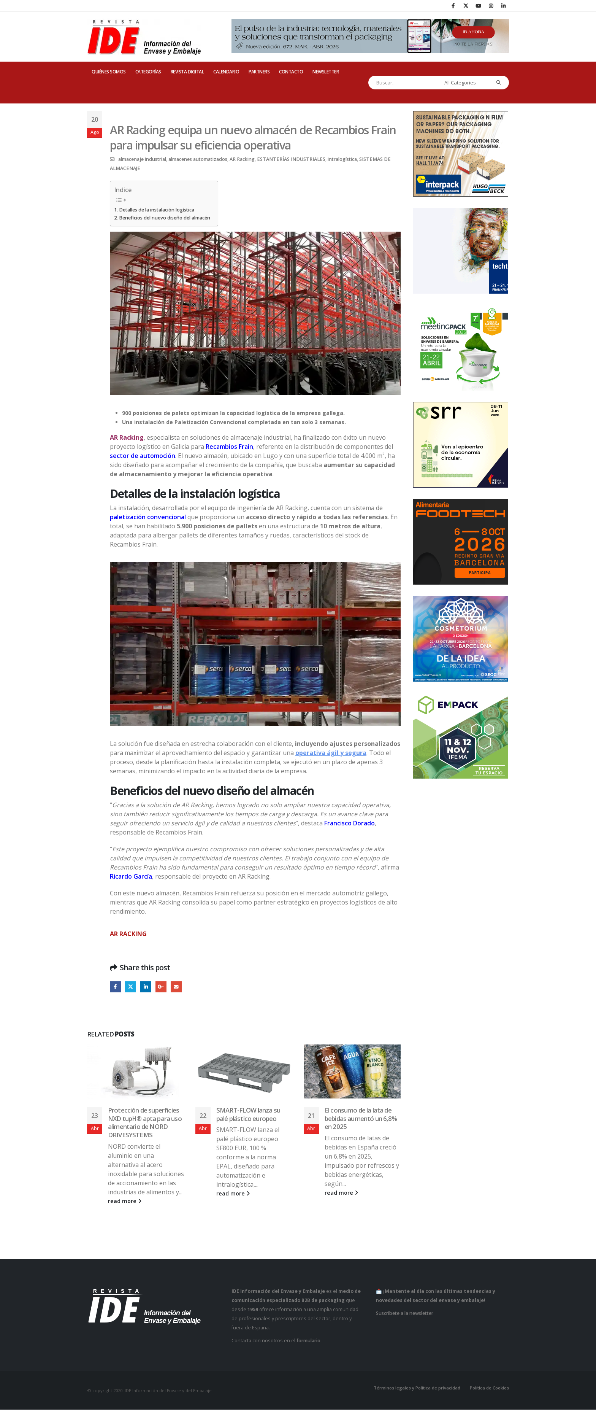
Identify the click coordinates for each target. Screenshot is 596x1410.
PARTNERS (259, 71)
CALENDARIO (226, 71)
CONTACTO (291, 71)
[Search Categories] (465, 82)
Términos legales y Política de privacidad (417, 1388)
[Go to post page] (135, 1072)
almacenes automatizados (197, 159)
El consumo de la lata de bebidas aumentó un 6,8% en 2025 (361, 1118)
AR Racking (242, 159)
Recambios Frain (229, 446)
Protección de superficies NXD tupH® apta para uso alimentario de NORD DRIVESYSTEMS (145, 1122)
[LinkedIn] (503, 5)
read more (124, 1201)
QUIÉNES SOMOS (109, 71)
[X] (465, 5)
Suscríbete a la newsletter (404, 1313)
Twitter (130, 986)
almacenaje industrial (142, 159)
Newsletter (325, 71)
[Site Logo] (144, 37)
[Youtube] (478, 5)
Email (176, 986)
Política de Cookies (489, 1388)
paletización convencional (148, 517)
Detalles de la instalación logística (156, 210)
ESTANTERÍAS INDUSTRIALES (291, 159)
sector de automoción (142, 455)
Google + (161, 986)
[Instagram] (490, 5)
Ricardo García (131, 876)
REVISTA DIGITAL (187, 71)
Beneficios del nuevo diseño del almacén (164, 218)
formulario (308, 1341)
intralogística (342, 159)
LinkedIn (146, 986)
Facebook (115, 986)
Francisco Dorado (349, 823)
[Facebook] (453, 5)
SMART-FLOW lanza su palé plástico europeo (248, 1114)
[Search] (499, 82)
